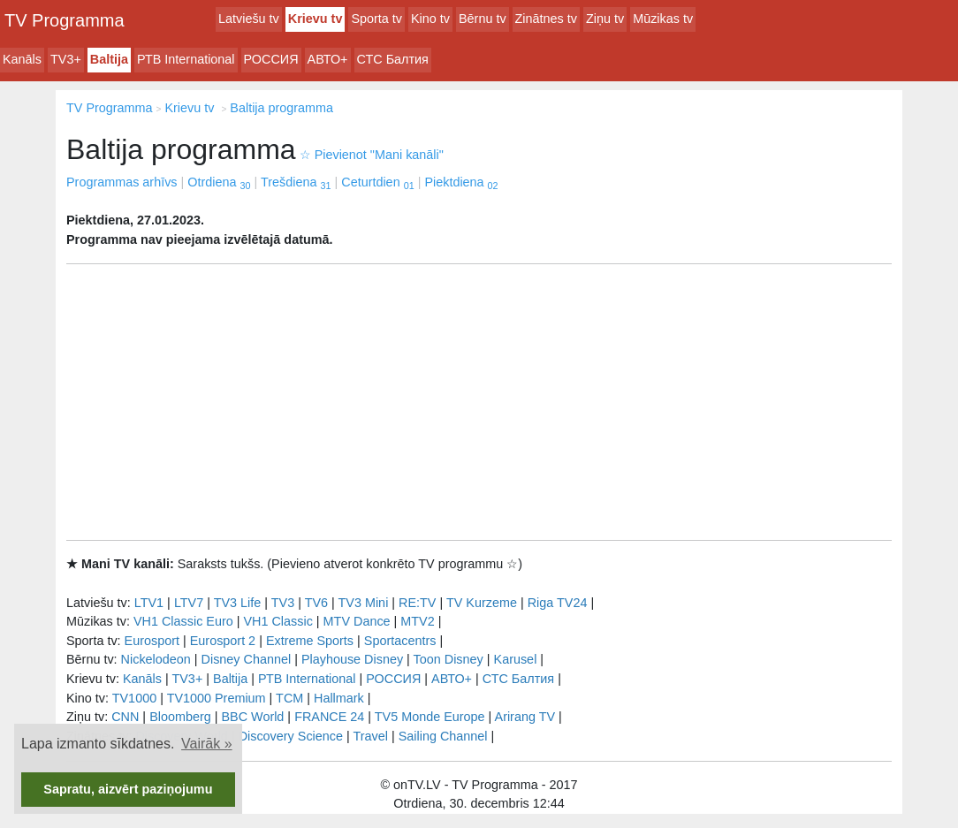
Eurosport (152, 641)
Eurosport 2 (222, 641)
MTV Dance (357, 621)
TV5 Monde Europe (430, 717)
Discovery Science (291, 736)
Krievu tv (315, 18)
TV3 (282, 603)
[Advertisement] (479, 402)
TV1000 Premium (216, 698)
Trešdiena (296, 182)
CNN (125, 717)
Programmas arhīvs (122, 182)
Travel (371, 736)
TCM (289, 698)
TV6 (316, 603)
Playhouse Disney (352, 659)
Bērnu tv (482, 18)
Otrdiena (218, 182)
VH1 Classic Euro (183, 621)
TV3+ (65, 59)
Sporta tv (376, 18)
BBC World (252, 717)
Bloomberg (180, 717)
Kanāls (22, 59)
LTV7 (188, 603)
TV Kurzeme (481, 603)
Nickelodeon (156, 659)
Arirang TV (525, 717)
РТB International (186, 59)
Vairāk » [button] (206, 743)
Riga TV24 (558, 603)
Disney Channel (246, 659)
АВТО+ (328, 59)
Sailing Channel (443, 736)
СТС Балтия (393, 59)
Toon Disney (448, 659)
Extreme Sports (310, 641)
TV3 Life (238, 603)
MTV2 (417, 621)
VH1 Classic (277, 621)
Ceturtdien (377, 182)
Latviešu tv (248, 18)
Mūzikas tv (663, 18)
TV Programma (64, 20)
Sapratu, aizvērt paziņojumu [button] (127, 789)
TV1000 (134, 698)
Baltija (109, 59)
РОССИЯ (271, 59)
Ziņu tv (605, 18)
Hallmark (339, 698)
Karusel (515, 659)
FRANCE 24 (329, 717)
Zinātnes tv (546, 18)
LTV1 (148, 603)
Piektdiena (461, 182)
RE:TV (417, 603)
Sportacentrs (400, 641)
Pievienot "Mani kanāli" (372, 155)
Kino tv (430, 18)
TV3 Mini (363, 603)
